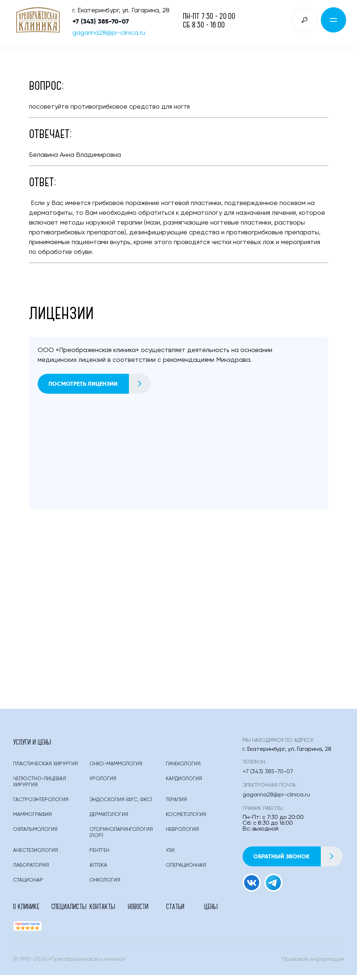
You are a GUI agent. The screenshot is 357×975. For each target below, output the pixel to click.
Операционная (186, 865)
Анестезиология (35, 850)
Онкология (104, 880)
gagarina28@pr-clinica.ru (108, 33)
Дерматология (108, 814)
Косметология (186, 814)
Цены (211, 906)
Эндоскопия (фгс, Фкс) (120, 799)
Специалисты (69, 906)
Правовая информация (313, 959)
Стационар (28, 880)
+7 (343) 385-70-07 (100, 21)
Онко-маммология (115, 763)
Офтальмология (35, 829)
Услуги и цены (32, 741)
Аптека (98, 865)
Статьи (175, 906)
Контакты (102, 906)
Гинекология (183, 763)
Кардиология (184, 778)
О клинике (26, 906)
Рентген (99, 850)
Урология (102, 778)
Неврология (182, 829)
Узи (170, 850)
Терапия (176, 799)
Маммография (32, 814)
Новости (138, 906)
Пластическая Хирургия (45, 763)
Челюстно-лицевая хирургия (39, 781)
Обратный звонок (297, 856)
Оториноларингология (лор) (121, 832)
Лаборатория (31, 865)
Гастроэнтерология (40, 799)
